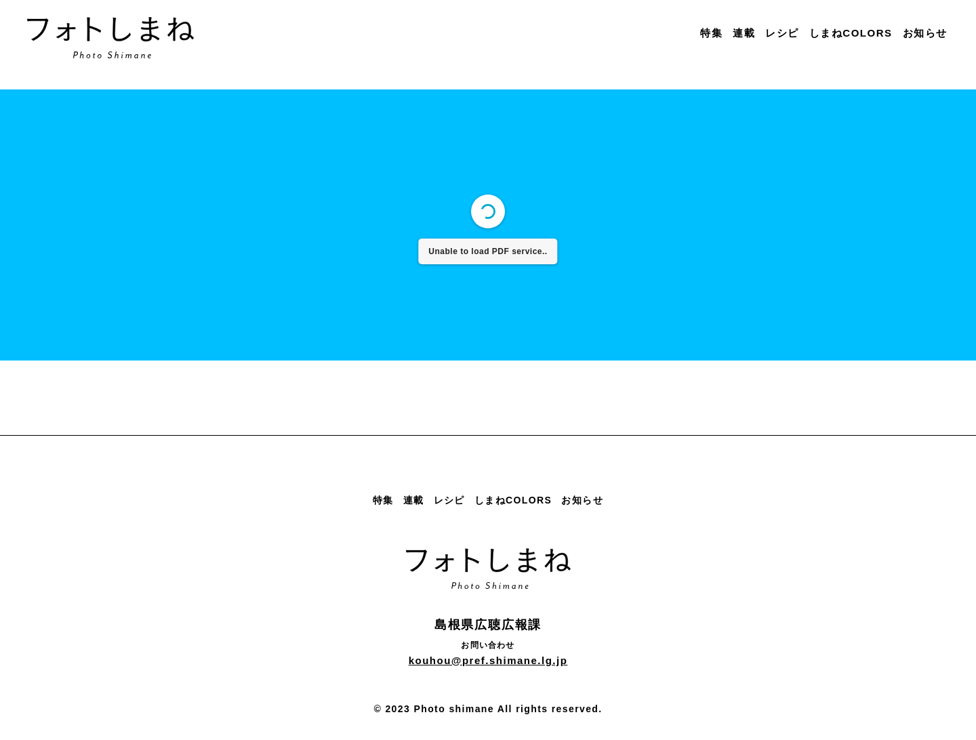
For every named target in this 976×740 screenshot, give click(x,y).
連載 (744, 33)
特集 (711, 33)
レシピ (782, 33)
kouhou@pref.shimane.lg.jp (488, 660)
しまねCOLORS (851, 33)
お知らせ (925, 33)
